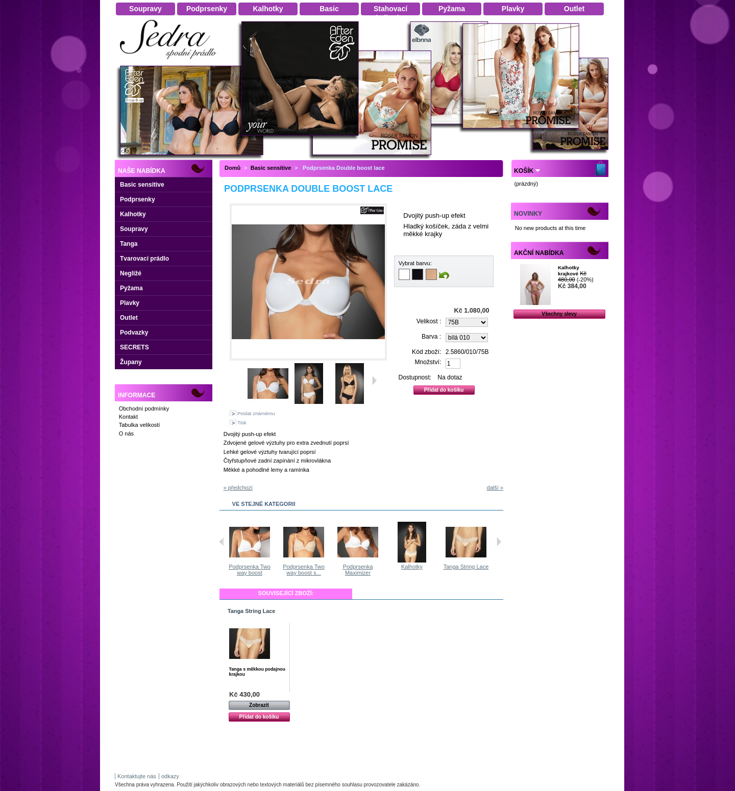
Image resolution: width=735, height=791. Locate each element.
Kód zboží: (426, 351)
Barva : (431, 336)
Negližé (130, 273)
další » (495, 487)
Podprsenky (137, 199)
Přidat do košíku (259, 717)
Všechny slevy (559, 314)
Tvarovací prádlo (144, 258)
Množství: (428, 362)
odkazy (170, 776)
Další (374, 380)
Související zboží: (286, 593)
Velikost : (428, 321)
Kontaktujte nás (136, 776)
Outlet (129, 317)
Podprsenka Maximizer (359, 570)
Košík (523, 170)
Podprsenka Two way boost (250, 570)
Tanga (128, 243)
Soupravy (134, 229)
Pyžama (131, 288)
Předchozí (221, 541)
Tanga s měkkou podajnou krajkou (257, 672)
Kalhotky (133, 214)
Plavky (129, 303)
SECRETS (134, 347)
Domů (232, 168)
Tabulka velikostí (139, 425)
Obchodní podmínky (144, 408)
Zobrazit (259, 705)
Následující (499, 541)
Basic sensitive (142, 184)
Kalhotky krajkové (568, 270)
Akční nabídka (539, 253)
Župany (131, 362)
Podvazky (134, 332)
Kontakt (128, 417)
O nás (126, 433)
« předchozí (238, 487)
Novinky (528, 213)
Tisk (242, 422)
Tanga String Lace (466, 567)
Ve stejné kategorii (264, 504)
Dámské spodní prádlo (171, 62)
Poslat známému (256, 413)
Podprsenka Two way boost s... (304, 570)
